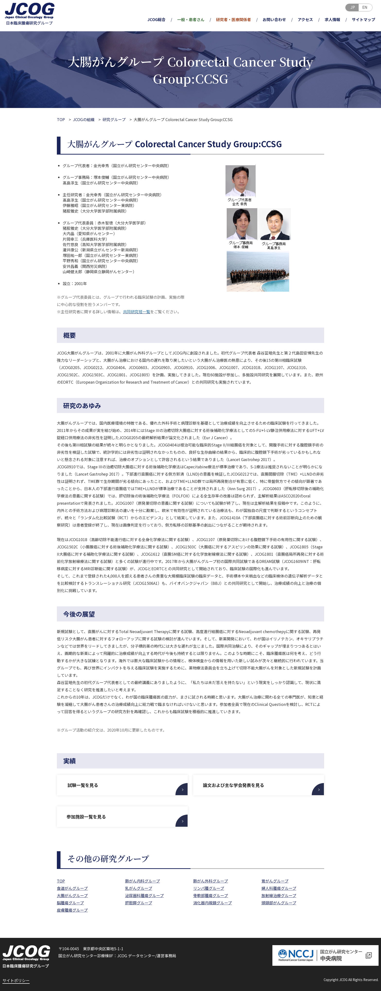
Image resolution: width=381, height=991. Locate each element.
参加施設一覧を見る (86, 816)
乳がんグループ (138, 888)
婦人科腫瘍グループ (278, 888)
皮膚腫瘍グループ (72, 910)
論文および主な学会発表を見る (233, 785)
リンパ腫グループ (208, 888)
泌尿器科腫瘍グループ (144, 895)
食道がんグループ (72, 888)
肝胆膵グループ (138, 903)
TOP (61, 119)
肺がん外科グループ (210, 881)
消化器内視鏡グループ (212, 903)
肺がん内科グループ (142, 881)
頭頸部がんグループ (278, 903)
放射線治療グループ (278, 895)
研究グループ (114, 119)
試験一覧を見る (82, 785)
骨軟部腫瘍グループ (210, 895)
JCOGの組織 (84, 119)
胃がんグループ (274, 881)
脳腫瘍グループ (70, 903)
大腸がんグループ (72, 895)
